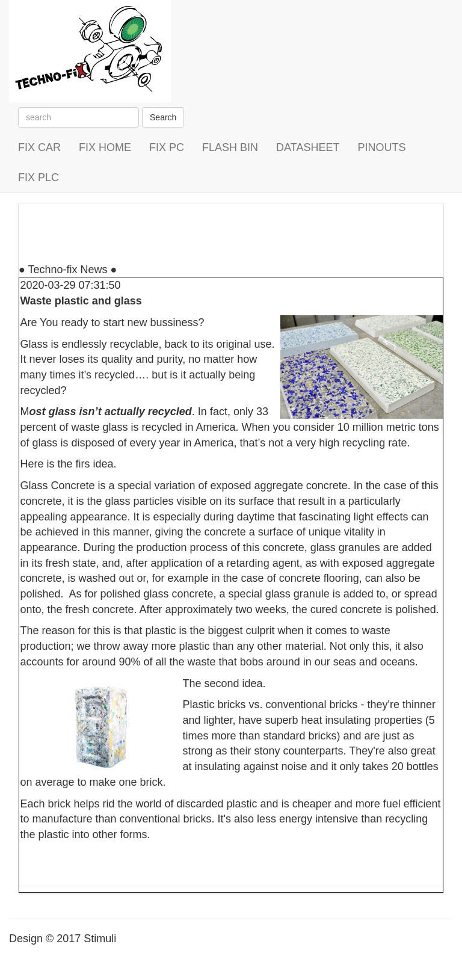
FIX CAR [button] (39, 147)
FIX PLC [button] (38, 177)
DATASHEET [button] (307, 147)
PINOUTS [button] (381, 147)
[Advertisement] (238, 230)
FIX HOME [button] (105, 147)
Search (163, 117)
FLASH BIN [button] (230, 147)
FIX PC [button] (166, 147)
